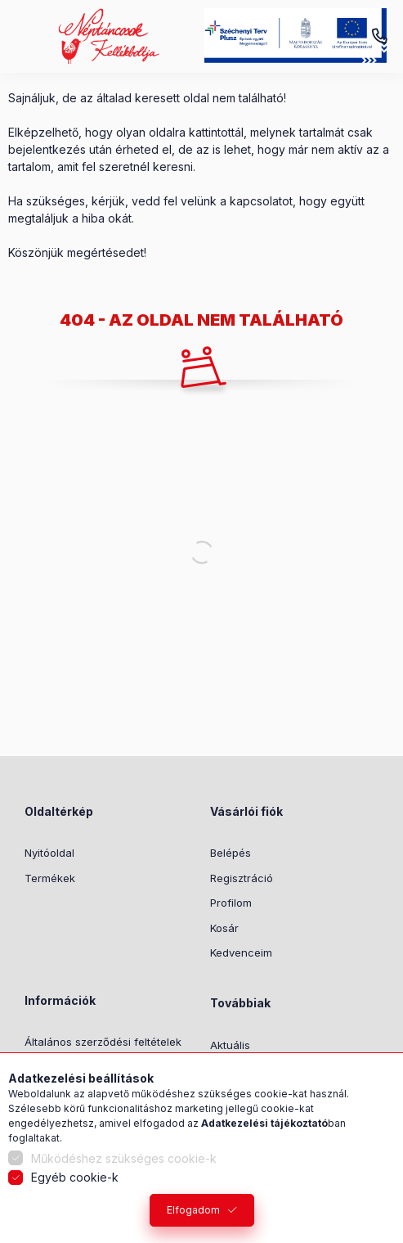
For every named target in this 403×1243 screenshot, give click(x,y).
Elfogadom (193, 1210)
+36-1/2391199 (379, 36)
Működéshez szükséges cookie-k (124, 1158)
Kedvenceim (241, 952)
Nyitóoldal (49, 852)
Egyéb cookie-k (75, 1177)
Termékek (50, 878)
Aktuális (230, 1045)
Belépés (230, 852)
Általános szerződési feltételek (103, 1041)
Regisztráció (241, 878)
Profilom (231, 902)
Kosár (224, 928)
